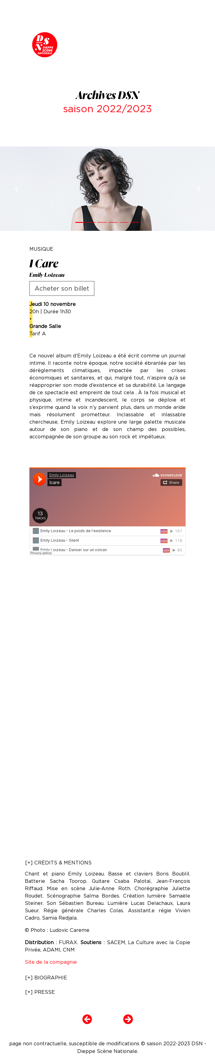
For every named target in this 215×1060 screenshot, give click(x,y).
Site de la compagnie (51, 962)
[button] (16, 189)
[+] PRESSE (40, 992)
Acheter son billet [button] (62, 288)
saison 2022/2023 (107, 109)
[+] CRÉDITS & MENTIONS (58, 863)
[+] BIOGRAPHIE (46, 978)
